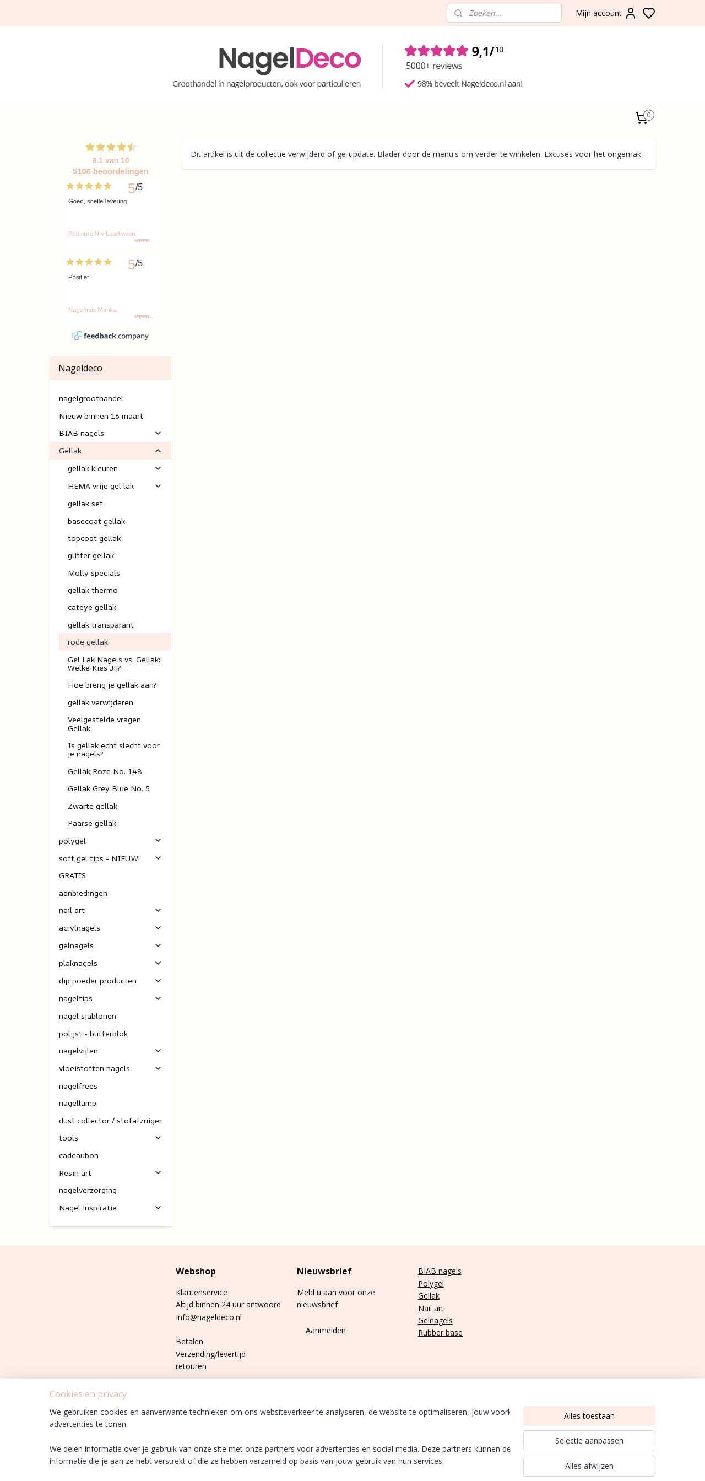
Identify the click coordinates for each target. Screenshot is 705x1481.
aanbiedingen (83, 893)
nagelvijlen (110, 1050)
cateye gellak (92, 607)
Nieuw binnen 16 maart (101, 415)
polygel (110, 840)
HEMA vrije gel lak (115, 485)
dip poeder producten (110, 980)
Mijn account (606, 13)
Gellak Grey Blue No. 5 (109, 788)
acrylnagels (110, 927)
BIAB (427, 1271)
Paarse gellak (92, 823)
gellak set (85, 503)
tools (110, 1137)
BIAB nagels (110, 433)
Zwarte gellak (92, 806)
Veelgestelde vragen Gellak (104, 723)
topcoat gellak (94, 538)
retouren (191, 1366)
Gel (424, 1295)
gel (438, 1283)
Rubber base (440, 1332)
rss (529, 1461)
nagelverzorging (88, 1190)
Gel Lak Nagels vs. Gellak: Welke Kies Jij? (114, 663)
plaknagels (110, 963)
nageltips (110, 998)
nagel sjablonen (87, 1015)
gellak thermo (93, 590)
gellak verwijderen (100, 702)
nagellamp (77, 1103)
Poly (425, 1283)
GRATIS (72, 875)
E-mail (187, 1391)
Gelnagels (435, 1320)
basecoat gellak (96, 521)
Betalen (189, 1341)
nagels (449, 1271)
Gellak (110, 450)
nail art (110, 910)
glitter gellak (91, 555)
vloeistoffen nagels (110, 1068)
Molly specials (94, 572)
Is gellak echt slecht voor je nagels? (114, 749)
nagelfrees (78, 1085)
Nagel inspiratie (110, 1207)
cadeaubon (79, 1155)
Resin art (110, 1172)
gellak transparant (101, 624)
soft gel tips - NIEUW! (110, 858)
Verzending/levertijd (211, 1354)
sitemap (506, 1461)
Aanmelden (326, 1330)
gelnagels (110, 945)
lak (435, 1295)
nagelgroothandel (91, 398)
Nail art (431, 1308)
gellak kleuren (115, 468)
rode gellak (88, 641)
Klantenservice (201, 1292)
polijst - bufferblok (93, 1033)
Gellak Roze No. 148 (105, 771)
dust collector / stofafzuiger (110, 1120)
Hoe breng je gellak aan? (112, 684)
